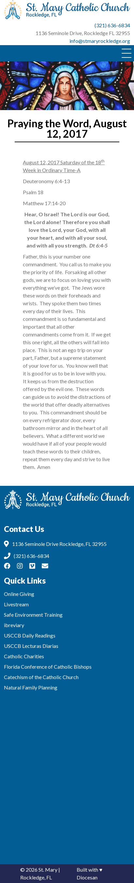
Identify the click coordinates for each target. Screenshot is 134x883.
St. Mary (47, 869)
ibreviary (14, 625)
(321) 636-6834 (112, 25)
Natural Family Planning (30, 687)
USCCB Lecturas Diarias (31, 646)
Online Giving (19, 594)
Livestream (16, 604)
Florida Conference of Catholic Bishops (48, 666)
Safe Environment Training (33, 615)
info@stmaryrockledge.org (99, 41)
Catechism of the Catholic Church (41, 677)
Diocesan (87, 877)
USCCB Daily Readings (29, 635)
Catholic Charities (24, 656)
